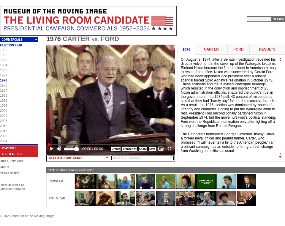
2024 (3, 141)
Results (267, 49)
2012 (3, 126)
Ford (239, 49)
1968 (3, 70)
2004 (3, 115)
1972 (3, 75)
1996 (3, 105)
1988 (3, 95)
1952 (3, 50)
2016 (3, 131)
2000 (3, 110)
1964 (3, 65)
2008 (3, 121)
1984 (3, 90)
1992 (3, 100)
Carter (211, 49)
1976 (3, 80)
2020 (3, 136)
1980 (3, 85)
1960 (3, 60)
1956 (3, 55)
